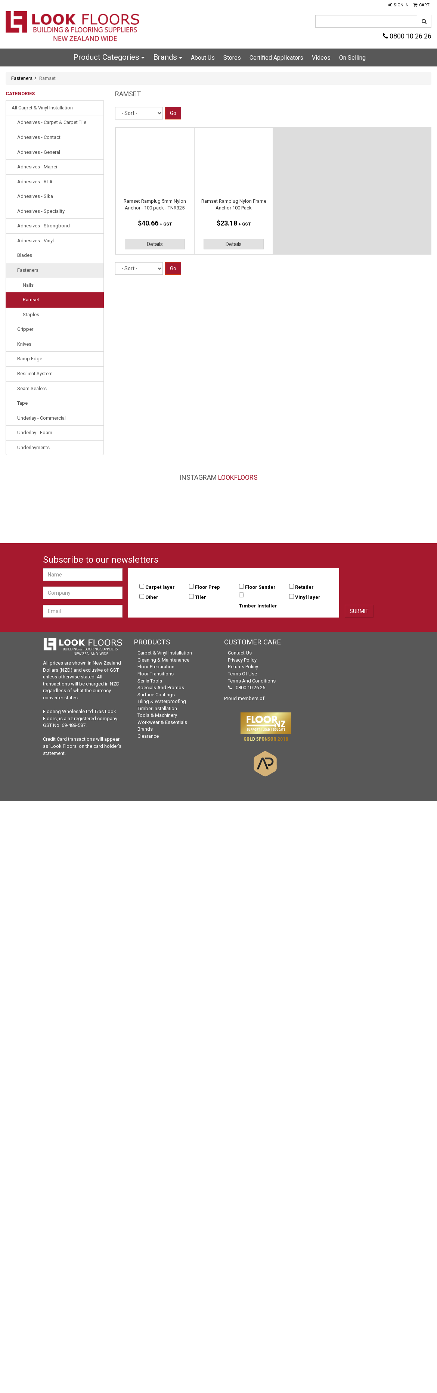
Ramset (31, 299)
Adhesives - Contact (39, 137)
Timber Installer (258, 606)
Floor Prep (207, 587)
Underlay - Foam (34, 432)
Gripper (25, 329)
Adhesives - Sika (35, 196)
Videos (321, 57)
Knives (24, 344)
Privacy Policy (242, 660)
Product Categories (109, 57)
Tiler (200, 597)
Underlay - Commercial (41, 418)
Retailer (304, 587)
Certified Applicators (276, 57)
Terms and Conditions (252, 681)
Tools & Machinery (157, 715)
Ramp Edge (29, 358)
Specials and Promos (160, 687)
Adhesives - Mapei (37, 167)
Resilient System (35, 373)
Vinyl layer (307, 597)
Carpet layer (160, 587)
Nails (28, 285)
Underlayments (33, 447)
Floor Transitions (155, 674)
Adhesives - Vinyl (35, 240)
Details (155, 244)
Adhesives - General (38, 152)
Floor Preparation (155, 666)
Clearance (148, 736)
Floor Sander (260, 587)
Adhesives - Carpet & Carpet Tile (51, 122)
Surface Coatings (156, 694)
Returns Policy (243, 666)
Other (151, 597)
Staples (31, 314)
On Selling (352, 57)
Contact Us (240, 653)
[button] (398, 5)
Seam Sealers (32, 388)
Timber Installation (157, 708)
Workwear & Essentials (162, 722)
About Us (203, 57)
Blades (24, 255)
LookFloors (238, 477)
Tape (22, 403)
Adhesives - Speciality (41, 211)
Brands (167, 57)
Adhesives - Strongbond (43, 225)
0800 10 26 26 (407, 36)
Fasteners (21, 78)
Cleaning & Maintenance (163, 660)
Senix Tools (149, 681)
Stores (232, 57)
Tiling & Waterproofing (161, 701)
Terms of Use (242, 674)
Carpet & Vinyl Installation (164, 653)
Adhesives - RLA (35, 181)
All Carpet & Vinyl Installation (42, 108)
